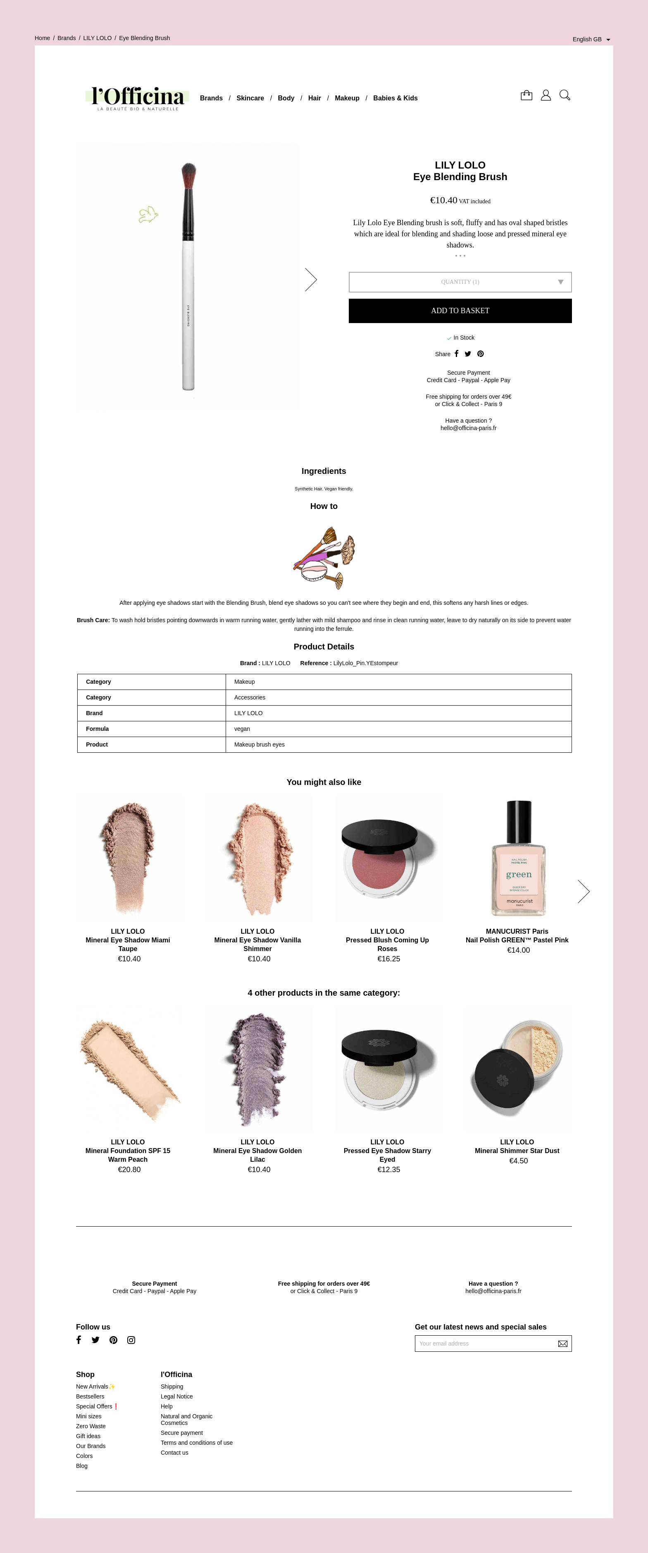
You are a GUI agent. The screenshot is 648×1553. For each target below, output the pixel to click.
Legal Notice (177, 1396)
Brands (211, 98)
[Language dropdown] (593, 40)
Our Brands (91, 1446)
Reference (315, 663)
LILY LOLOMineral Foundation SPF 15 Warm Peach (128, 1151)
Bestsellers (90, 1396)
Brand (248, 663)
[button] (313, 279)
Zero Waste (91, 1426)
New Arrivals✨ (95, 1386)
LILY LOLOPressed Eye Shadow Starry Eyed (387, 1151)
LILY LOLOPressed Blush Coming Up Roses (387, 940)
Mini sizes (88, 1416)
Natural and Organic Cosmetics (186, 1419)
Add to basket (460, 311)
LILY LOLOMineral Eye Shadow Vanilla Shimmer (257, 940)
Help (167, 1406)
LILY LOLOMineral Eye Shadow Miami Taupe (128, 940)
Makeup (347, 98)
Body (286, 98)
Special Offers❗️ (97, 1406)
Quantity (456, 282)
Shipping (172, 1386)
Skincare (250, 98)
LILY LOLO (460, 165)
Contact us (174, 1452)
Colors (84, 1456)
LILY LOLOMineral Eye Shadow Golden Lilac (257, 1151)
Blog (82, 1466)
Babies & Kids (395, 98)
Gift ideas (88, 1436)
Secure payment (182, 1432)
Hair (314, 98)
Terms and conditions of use (197, 1442)
